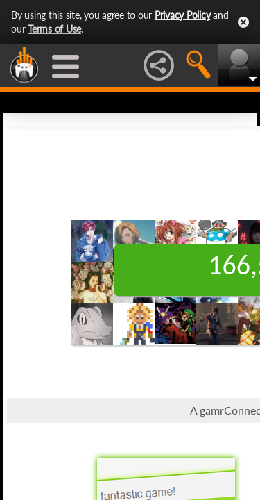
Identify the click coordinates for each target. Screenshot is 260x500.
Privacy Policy (183, 15)
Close (243, 22)
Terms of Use (54, 29)
